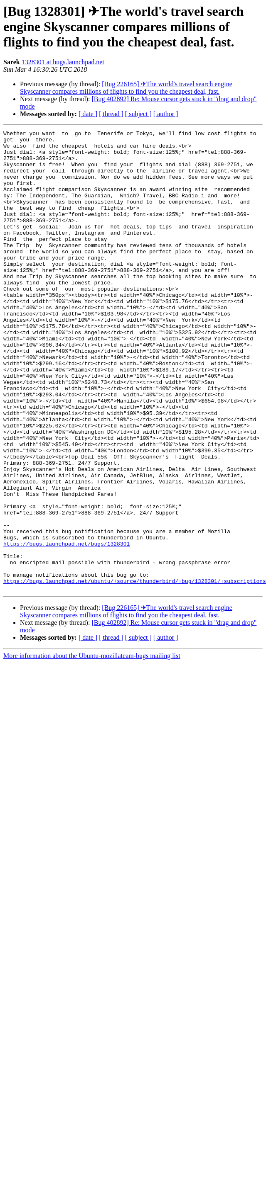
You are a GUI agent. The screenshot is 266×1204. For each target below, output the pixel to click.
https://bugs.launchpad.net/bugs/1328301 (66, 627)
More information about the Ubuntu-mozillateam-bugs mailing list (91, 747)
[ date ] (88, 113)
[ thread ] (111, 113)
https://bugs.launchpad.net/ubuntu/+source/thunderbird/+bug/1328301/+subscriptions (134, 671)
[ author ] (165, 113)
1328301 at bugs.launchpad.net (63, 62)
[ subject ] (138, 113)
